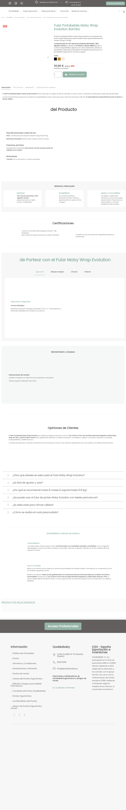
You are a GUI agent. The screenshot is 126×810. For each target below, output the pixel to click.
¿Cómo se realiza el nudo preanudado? (35, 512)
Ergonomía (40, 272)
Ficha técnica (18, 87)
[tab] (63, 475)
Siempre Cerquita (57, 272)
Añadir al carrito (75, 74)
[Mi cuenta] (122, 11)
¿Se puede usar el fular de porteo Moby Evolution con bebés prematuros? (55, 497)
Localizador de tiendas (63, 688)
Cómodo (74, 272)
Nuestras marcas (80, 11)
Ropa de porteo (31, 11)
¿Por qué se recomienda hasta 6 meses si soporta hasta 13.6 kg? (50, 490)
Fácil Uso (88, 272)
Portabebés (14, 11)
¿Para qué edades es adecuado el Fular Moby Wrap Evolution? (49, 475)
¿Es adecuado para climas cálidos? (33, 505)
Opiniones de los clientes (45, 87)
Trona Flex (64, 11)
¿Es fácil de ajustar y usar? (28, 482)
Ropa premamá (49, 11)
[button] (115, 3)
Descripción (6, 87)
